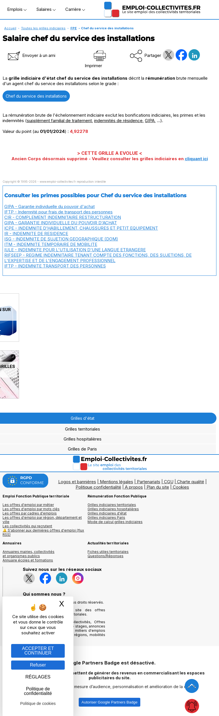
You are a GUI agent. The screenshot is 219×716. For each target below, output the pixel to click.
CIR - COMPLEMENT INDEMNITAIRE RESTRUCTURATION (62, 217)
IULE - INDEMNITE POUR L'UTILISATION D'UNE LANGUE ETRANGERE (75, 249)
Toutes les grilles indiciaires (43, 28)
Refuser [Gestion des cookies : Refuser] (38, 664)
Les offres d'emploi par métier (28, 505)
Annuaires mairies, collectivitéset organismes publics (28, 554)
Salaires (46, 9)
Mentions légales (116, 481)
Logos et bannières (77, 481)
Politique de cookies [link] (38, 703)
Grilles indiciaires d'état (107, 513)
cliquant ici (196, 158)
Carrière (75, 9)
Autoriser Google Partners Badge (109, 702)
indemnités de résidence (118, 120)
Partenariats (148, 481)
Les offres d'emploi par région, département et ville (42, 519)
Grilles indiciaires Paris (106, 517)
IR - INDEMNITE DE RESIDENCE (36, 233)
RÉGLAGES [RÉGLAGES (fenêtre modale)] (37, 676)
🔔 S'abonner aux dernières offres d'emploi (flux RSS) (43, 532)
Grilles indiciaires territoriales (112, 505)
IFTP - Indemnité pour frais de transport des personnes (58, 212)
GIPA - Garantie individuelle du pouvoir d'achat (49, 206)
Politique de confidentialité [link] (38, 691)
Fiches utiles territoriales (108, 552)
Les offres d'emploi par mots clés (31, 509)
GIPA (150, 120)
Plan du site (158, 487)
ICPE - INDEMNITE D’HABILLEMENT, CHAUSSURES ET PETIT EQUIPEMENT (81, 228)
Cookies (181, 487)
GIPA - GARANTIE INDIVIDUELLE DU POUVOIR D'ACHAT (60, 222)
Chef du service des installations (36, 96)
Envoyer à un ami (31, 55)
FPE (73, 28)
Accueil (10, 28)
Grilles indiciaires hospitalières (113, 509)
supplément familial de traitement (59, 120)
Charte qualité (190, 481)
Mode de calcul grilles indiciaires (115, 522)
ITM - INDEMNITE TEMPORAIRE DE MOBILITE (50, 244)
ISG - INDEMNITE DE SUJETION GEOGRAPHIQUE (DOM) (61, 239)
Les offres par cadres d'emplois (30, 513)
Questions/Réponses (105, 556)
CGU (168, 481)
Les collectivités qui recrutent (27, 526)
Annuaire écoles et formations (28, 560)
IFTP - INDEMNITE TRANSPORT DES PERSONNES (55, 266)
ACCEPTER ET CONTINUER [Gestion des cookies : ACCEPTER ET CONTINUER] (38, 650)
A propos (134, 487)
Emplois (17, 9)
